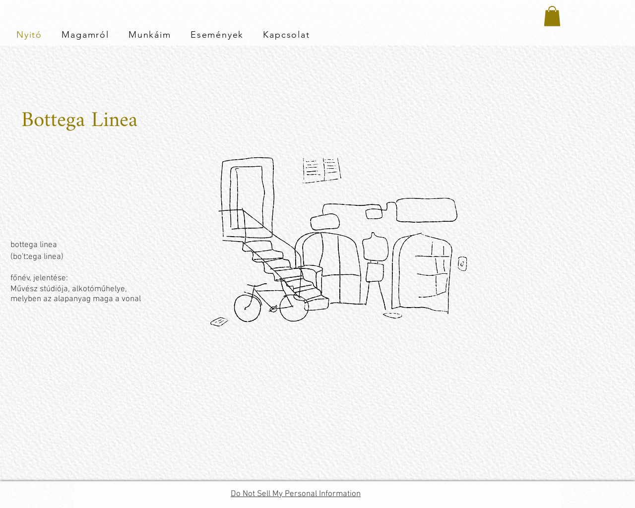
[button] (552, 16)
